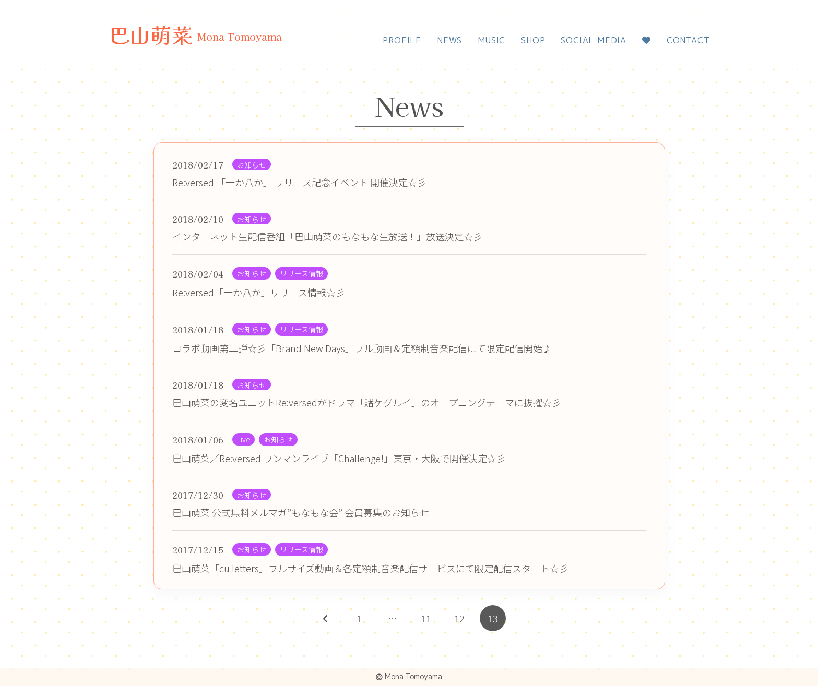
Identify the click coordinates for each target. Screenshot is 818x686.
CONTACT (688, 40)
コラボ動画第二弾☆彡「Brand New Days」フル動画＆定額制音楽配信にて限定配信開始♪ (362, 348)
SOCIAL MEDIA (593, 40)
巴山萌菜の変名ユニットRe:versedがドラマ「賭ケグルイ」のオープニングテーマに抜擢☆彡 (366, 402)
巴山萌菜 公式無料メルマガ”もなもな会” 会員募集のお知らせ (300, 512)
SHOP (533, 40)
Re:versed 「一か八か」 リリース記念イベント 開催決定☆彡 (299, 182)
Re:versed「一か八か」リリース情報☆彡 (258, 292)
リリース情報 (301, 273)
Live (243, 439)
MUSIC (491, 40)
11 (426, 618)
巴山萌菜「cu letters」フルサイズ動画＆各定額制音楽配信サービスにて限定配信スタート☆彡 (370, 568)
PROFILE (402, 40)
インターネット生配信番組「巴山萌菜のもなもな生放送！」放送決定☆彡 (327, 236)
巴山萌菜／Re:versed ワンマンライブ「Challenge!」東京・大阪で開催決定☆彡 (339, 458)
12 (459, 618)
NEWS (449, 40)
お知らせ (251, 165)
